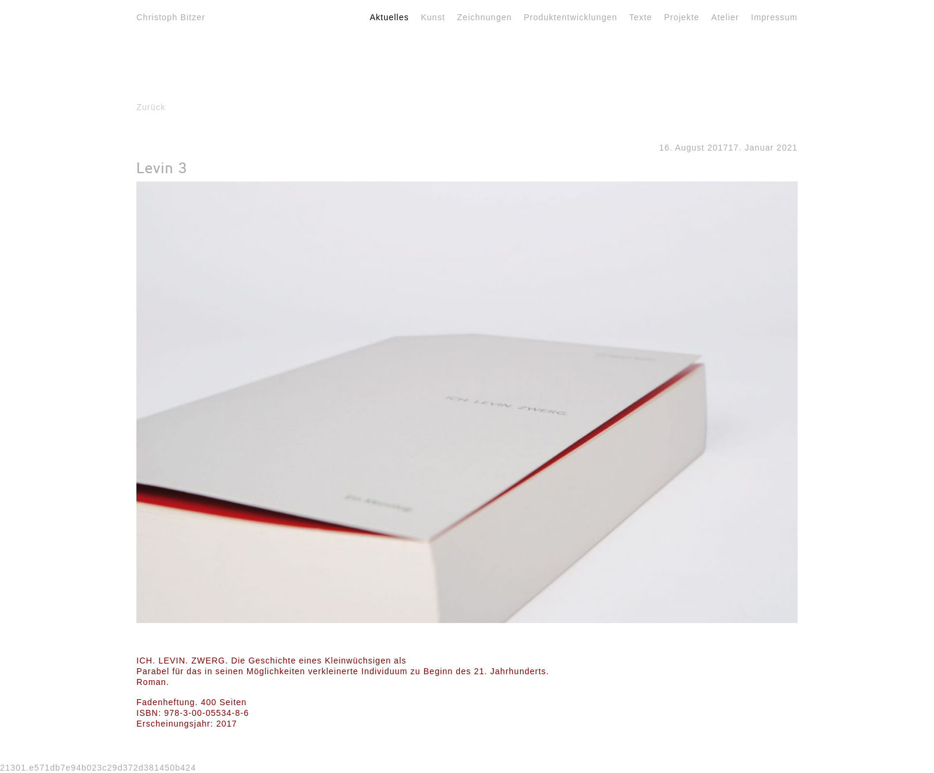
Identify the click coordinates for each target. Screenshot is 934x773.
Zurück (151, 107)
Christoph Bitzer (171, 17)
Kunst (433, 17)
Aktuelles (389, 17)
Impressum (774, 17)
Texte (640, 17)
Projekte (681, 17)
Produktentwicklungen (570, 17)
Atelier (725, 17)
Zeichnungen (484, 17)
